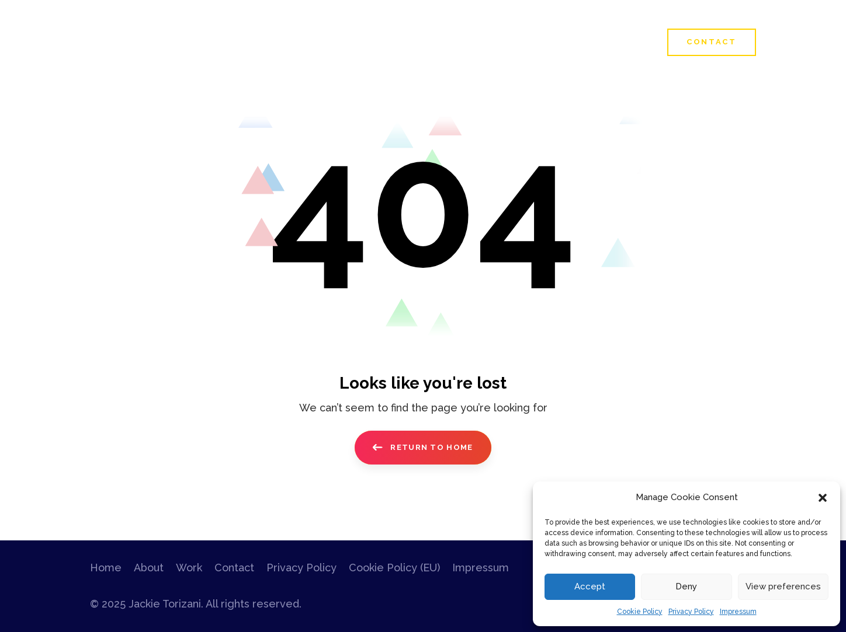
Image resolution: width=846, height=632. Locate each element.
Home (106, 567)
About (149, 567)
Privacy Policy (691, 611)
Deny (686, 586)
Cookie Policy (640, 611)
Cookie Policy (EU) (394, 567)
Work (189, 567)
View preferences (783, 586)
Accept (589, 586)
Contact (234, 567)
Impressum (738, 611)
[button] (822, 498)
